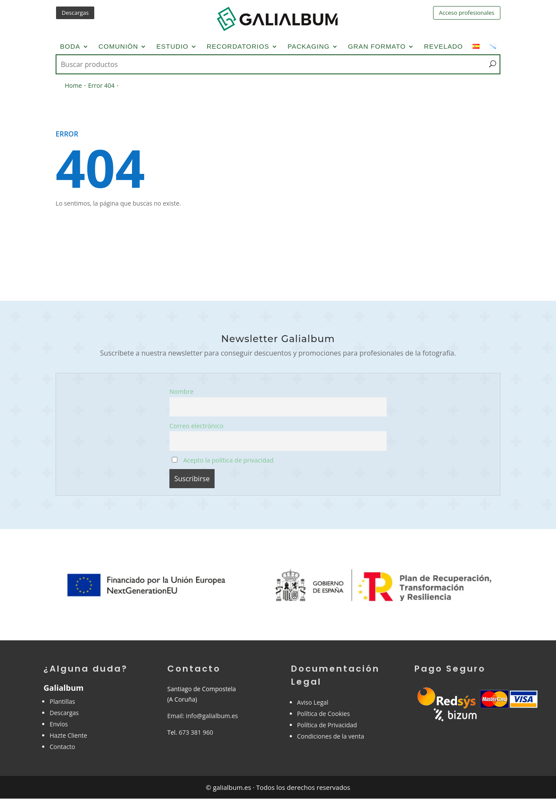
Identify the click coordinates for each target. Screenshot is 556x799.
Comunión (118, 46)
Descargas (75, 13)
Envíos (59, 724)
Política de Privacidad (327, 725)
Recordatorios (238, 46)
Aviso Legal (312, 702)
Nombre (181, 391)
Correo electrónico (196, 426)
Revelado (443, 46)
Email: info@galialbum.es (202, 716)
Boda (70, 46)
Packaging (309, 46)
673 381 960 (196, 732)
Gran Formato (377, 46)
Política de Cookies (323, 713)
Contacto (62, 746)
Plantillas (62, 701)
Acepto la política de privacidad (222, 460)
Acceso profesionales (466, 13)
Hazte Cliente (68, 735)
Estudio (172, 46)
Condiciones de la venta (330, 736)
